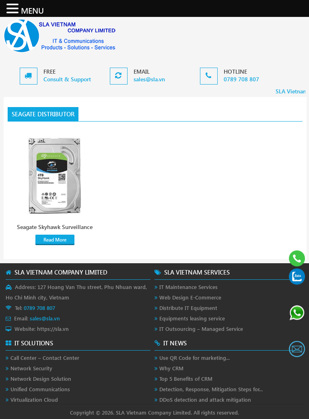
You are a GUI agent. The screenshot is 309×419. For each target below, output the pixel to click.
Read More (54, 240)
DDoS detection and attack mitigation (205, 399)
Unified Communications (40, 389)
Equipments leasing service (192, 318)
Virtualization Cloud (34, 399)
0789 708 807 (241, 79)
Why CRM (171, 368)
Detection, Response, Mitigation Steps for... (211, 389)
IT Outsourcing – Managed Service (201, 328)
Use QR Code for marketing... (194, 357)
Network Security (31, 368)
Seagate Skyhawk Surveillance (55, 227)
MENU (32, 10)
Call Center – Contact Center (44, 357)
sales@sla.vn (149, 79)
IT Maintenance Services (188, 286)
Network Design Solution (40, 378)
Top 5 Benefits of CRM (185, 378)
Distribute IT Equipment (188, 307)
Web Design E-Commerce (190, 297)
